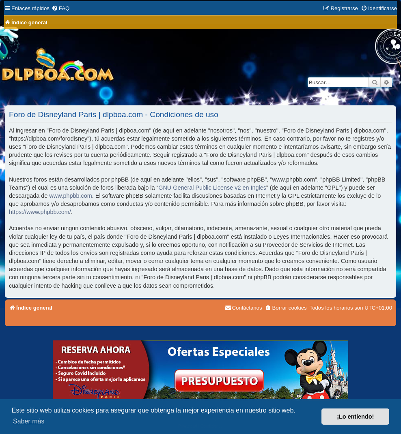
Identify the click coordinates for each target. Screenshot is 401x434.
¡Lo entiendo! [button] (355, 416)
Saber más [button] (28, 421)
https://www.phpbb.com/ (40, 212)
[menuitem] (60, 8)
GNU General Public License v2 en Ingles (212, 187)
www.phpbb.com (70, 195)
